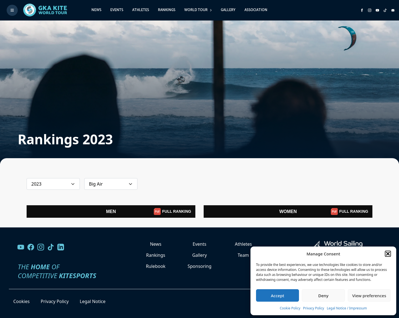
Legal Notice (93, 301)
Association (255, 10)
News (96, 10)
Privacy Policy (313, 308)
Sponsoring (199, 266)
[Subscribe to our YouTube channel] (377, 10)
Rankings (166, 10)
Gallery (228, 10)
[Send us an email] (393, 10)
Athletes (140, 10)
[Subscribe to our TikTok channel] (385, 10)
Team (243, 255)
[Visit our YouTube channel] (20, 247)
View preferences (369, 295)
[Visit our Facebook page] (30, 247)
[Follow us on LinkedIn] (60, 247)
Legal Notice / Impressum (347, 308)
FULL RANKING (172, 211)
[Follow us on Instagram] (369, 10)
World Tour (198, 10)
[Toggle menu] (12, 10)
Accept (277, 295)
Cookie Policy (290, 308)
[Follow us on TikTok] (50, 247)
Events (116, 10)
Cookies (21, 301)
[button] (388, 254)
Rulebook (155, 266)
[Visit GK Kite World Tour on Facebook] (362, 10)
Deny (323, 295)
